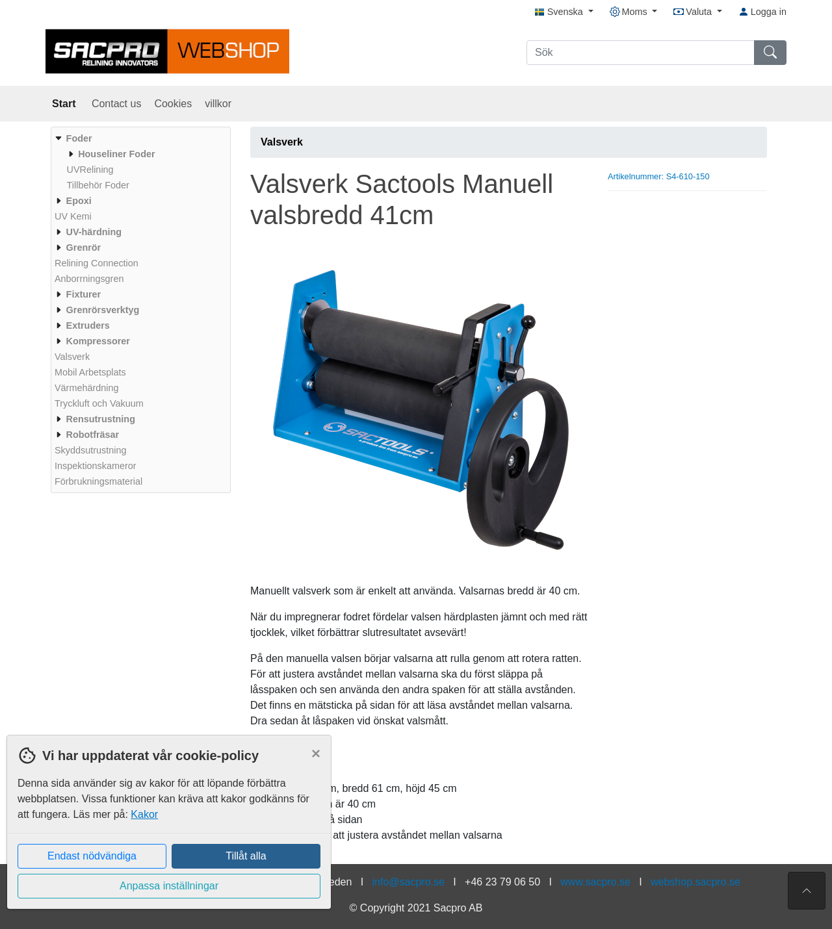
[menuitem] (139, 162)
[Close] (316, 753)
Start (65, 103)
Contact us (116, 103)
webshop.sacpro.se (695, 881)
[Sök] (640, 52)
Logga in (762, 11)
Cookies (173, 103)
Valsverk (282, 141)
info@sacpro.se (408, 881)
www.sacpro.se (595, 881)
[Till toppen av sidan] (807, 891)
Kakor (144, 814)
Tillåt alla (246, 855)
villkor (218, 103)
